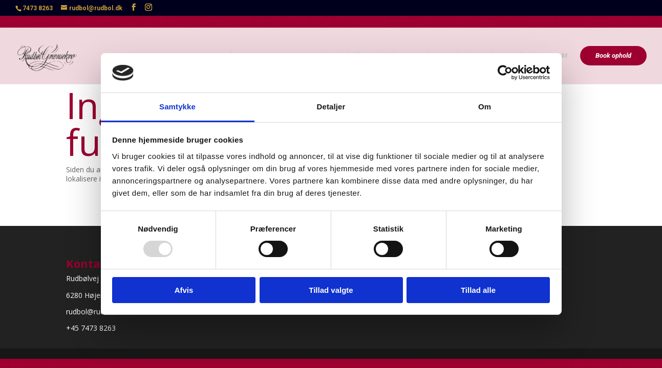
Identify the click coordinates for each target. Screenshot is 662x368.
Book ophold (613, 43)
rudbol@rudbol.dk (95, 311)
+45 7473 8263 (91, 328)
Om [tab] (484, 106)
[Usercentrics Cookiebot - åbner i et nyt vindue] (505, 72)
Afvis (184, 290)
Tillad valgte (331, 290)
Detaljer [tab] (331, 106)
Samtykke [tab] (177, 106)
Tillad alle (478, 290)
